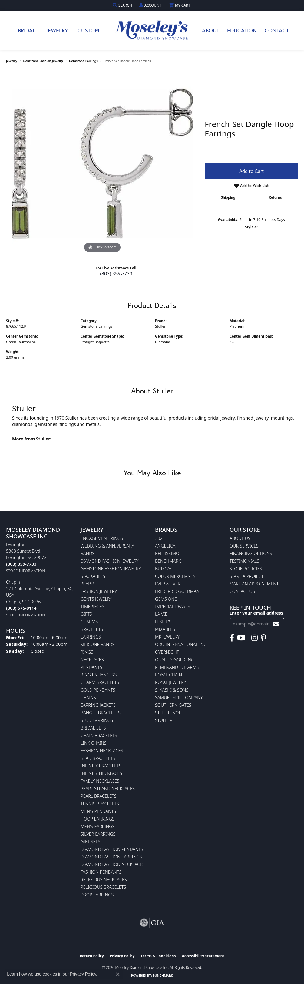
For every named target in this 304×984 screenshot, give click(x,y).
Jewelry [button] (56, 30)
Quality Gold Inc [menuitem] (174, 659)
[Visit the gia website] (152, 922)
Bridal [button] (26, 30)
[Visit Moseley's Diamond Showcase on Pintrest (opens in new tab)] (263, 638)
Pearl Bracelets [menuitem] (99, 796)
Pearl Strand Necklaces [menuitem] (108, 788)
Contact (277, 30)
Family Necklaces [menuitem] (100, 781)
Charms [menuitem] (89, 622)
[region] (102, 163)
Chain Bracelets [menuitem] (99, 735)
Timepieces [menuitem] (92, 606)
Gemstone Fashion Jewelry (43, 61)
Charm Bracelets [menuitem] (100, 682)
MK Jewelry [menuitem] (167, 637)
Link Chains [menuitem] (94, 743)
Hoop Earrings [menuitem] (97, 819)
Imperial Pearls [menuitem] (172, 606)
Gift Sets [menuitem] (90, 841)
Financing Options (251, 553)
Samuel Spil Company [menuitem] (179, 697)
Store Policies (246, 568)
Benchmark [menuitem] (168, 561)
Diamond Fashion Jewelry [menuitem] (109, 561)
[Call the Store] (21, 564)
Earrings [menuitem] (91, 637)
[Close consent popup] (118, 974)
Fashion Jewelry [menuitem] (99, 591)
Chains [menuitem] (88, 697)
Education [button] (242, 30)
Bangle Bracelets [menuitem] (101, 713)
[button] (123, 5)
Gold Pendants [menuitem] (98, 690)
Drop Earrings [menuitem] (97, 895)
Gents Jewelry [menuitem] (96, 599)
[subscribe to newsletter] (276, 623)
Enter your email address (256, 613)
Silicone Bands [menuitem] (98, 644)
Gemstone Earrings (83, 61)
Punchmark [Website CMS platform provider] (163, 975)
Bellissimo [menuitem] (167, 553)
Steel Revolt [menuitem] (169, 713)
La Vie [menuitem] (161, 614)
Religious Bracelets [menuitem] (103, 887)
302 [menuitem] (159, 538)
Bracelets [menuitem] (92, 629)
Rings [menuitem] (87, 652)
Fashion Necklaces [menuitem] (102, 750)
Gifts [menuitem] (86, 614)
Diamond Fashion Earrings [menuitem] (111, 857)
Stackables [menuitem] (93, 576)
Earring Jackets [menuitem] (98, 705)
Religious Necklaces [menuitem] (104, 879)
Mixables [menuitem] (165, 629)
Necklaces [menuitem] (92, 659)
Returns (275, 197)
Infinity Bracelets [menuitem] (101, 766)
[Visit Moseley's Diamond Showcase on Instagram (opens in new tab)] (254, 638)
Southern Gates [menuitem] (173, 705)
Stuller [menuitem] (163, 720)
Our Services (244, 546)
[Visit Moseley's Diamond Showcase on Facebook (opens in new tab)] (232, 638)
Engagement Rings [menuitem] (102, 538)
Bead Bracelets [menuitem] (98, 758)
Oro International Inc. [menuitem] (181, 644)
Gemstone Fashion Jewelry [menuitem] (111, 568)
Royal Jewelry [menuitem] (170, 682)
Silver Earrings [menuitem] (98, 834)
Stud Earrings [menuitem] (97, 720)
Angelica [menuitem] (165, 546)
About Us (240, 538)
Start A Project (246, 576)
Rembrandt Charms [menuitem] (177, 667)
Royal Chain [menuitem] (168, 675)
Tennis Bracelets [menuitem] (100, 804)
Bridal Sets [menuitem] (93, 728)
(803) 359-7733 (116, 273)
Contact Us (242, 591)
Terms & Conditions (158, 956)
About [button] (210, 30)
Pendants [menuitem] (91, 667)
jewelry (11, 61)
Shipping (228, 197)
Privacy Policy (122, 956)
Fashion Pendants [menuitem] (101, 872)
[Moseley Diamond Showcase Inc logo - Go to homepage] (152, 30)
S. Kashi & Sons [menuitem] (171, 690)
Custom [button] (88, 30)
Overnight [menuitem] (167, 652)
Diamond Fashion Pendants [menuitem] (112, 849)
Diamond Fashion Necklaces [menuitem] (113, 864)
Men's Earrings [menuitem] (98, 826)
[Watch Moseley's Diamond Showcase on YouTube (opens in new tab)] (241, 638)
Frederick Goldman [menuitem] (177, 591)
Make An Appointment (254, 584)
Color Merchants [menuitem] (175, 576)
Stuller (160, 326)
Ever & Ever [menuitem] (167, 584)
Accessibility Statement (203, 956)
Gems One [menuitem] (166, 599)
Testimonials (244, 561)
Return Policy (92, 956)
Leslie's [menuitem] (163, 622)
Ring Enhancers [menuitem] (99, 675)
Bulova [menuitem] (163, 568)
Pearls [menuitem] (88, 584)
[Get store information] (25, 570)
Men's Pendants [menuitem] (98, 811)
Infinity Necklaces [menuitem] (101, 773)
